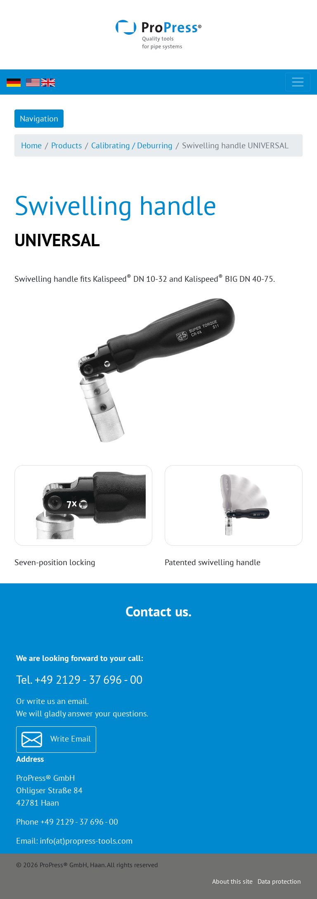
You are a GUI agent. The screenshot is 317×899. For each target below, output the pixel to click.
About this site (232, 881)
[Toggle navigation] (297, 82)
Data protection (279, 881)
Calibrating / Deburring (132, 145)
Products (66, 145)
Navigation (39, 118)
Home (31, 145)
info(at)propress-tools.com (86, 840)
